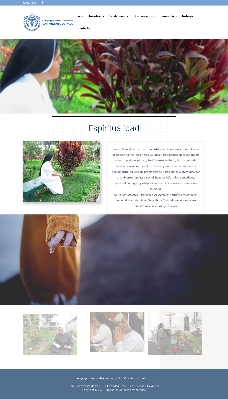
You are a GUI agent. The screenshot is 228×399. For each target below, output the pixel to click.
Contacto (83, 28)
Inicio (80, 16)
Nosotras (95, 16)
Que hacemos (142, 16)
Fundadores (117, 16)
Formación (167, 16)
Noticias (187, 16)
